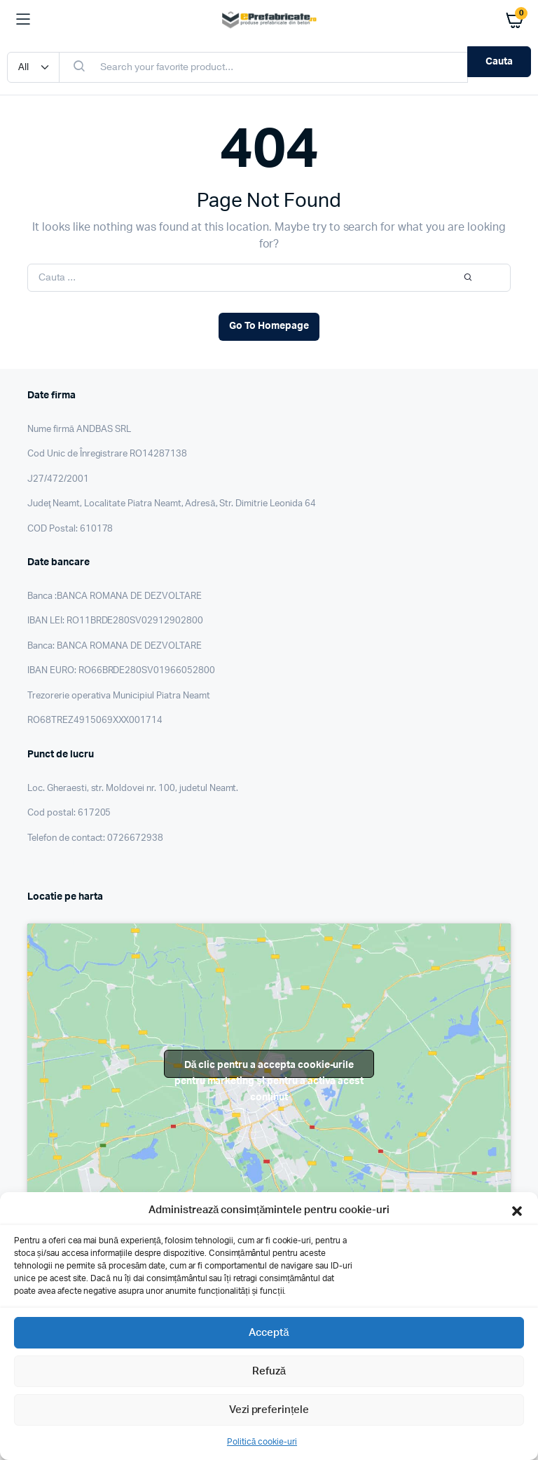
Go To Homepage (269, 326)
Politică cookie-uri (262, 1442)
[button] (517, 1210)
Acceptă (269, 1332)
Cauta (499, 62)
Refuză (269, 1371)
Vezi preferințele (269, 1410)
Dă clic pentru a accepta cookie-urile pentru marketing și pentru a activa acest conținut (269, 1069)
